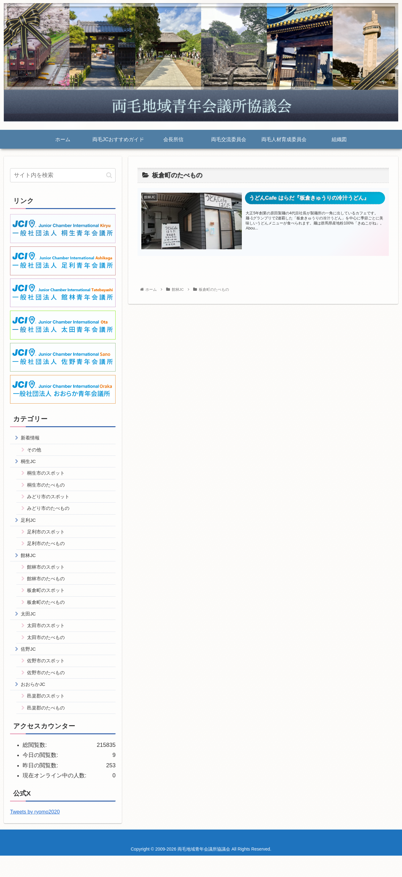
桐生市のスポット (48, 476)
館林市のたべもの (48, 590)
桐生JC (29, 463)
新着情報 (31, 438)
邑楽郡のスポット (48, 716)
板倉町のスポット (48, 602)
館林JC (29, 564)
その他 (35, 451)
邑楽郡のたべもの (48, 728)
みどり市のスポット (50, 501)
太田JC (29, 628)
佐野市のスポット (48, 678)
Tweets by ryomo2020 (35, 833)
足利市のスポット (48, 539)
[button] (109, 175)
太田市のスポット (48, 640)
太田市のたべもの (48, 653)
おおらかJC (34, 703)
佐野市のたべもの (48, 691)
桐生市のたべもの (48, 489)
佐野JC (29, 665)
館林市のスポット (48, 577)
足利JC (29, 526)
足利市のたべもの (48, 552)
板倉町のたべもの (48, 615)
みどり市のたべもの (50, 514)
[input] (63, 175)
